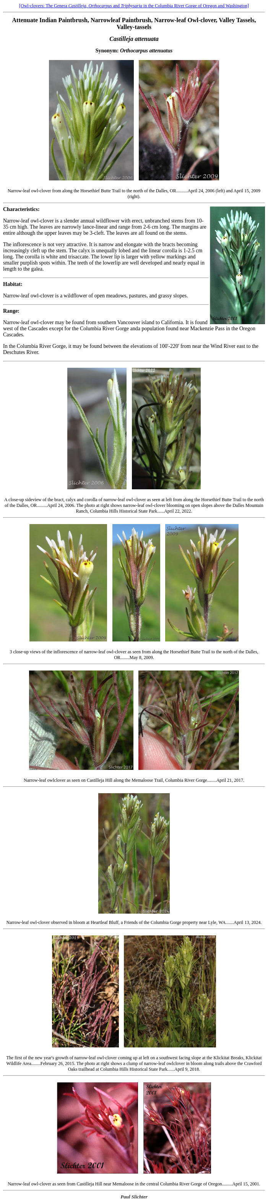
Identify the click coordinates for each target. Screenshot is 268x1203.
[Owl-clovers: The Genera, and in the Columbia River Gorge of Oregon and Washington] (134, 5)
